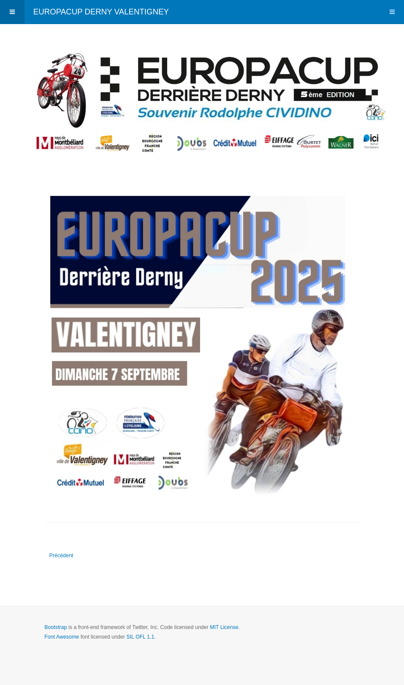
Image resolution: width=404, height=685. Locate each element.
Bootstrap (56, 627)
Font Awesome (62, 637)
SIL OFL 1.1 (140, 637)
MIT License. (224, 627)
